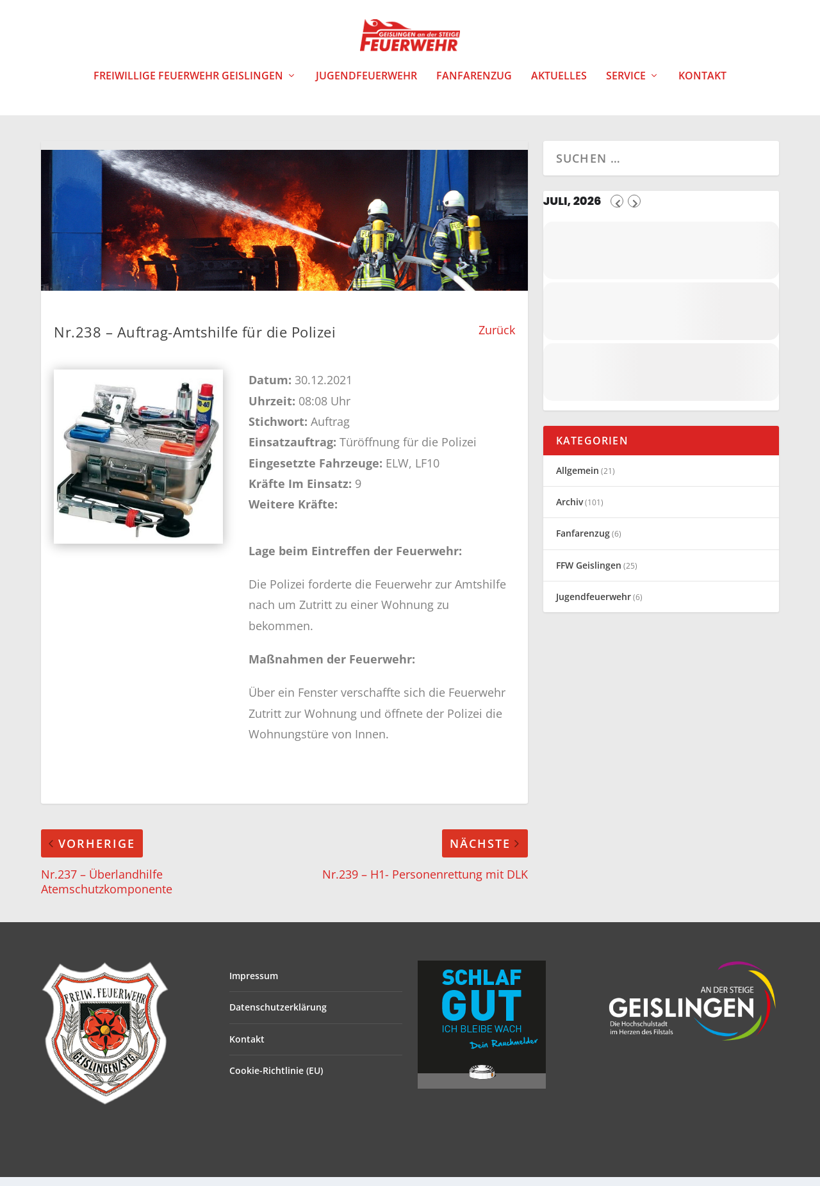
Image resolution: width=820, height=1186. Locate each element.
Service (626, 85)
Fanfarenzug (474, 85)
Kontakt (702, 85)
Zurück (497, 338)
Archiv (569, 511)
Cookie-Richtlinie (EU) (276, 1079)
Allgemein (577, 479)
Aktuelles (559, 85)
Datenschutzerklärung (278, 1016)
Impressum (253, 985)
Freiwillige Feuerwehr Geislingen (188, 85)
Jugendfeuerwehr (366, 85)
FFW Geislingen (588, 574)
